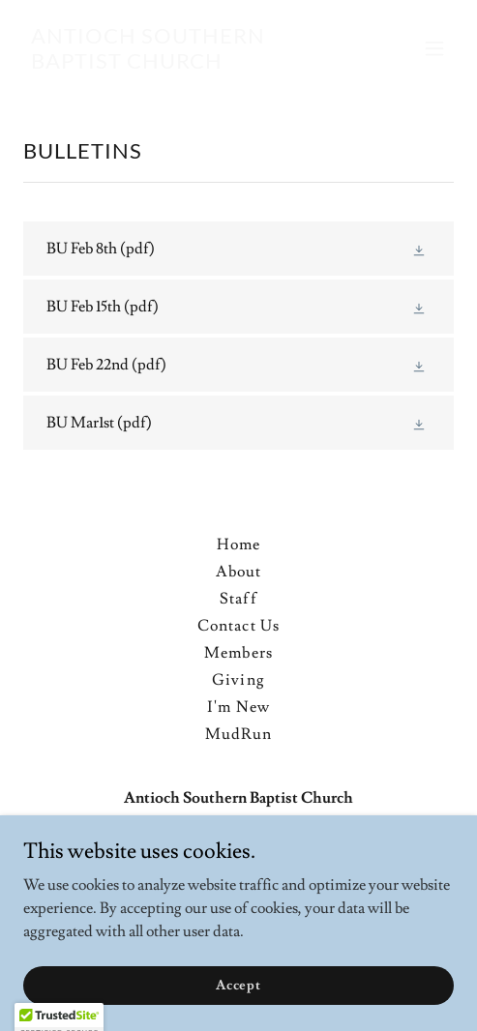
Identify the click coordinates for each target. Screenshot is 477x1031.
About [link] (238, 571)
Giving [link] (238, 680)
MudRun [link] (238, 734)
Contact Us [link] (238, 625)
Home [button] (238, 544)
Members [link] (238, 653)
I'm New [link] (238, 707)
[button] (434, 48)
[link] (174, 64)
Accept (238, 1011)
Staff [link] (238, 598)
